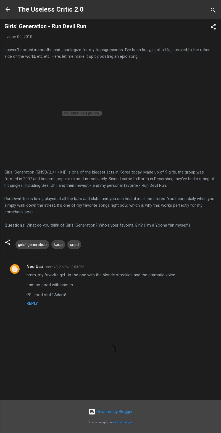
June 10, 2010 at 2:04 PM (64, 267)
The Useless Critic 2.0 (51, 9)
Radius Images (122, 422)
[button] (213, 27)
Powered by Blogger (111, 411)
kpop (58, 244)
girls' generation (32, 244)
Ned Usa (35, 266)
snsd (74, 244)
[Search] (213, 11)
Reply (32, 303)
